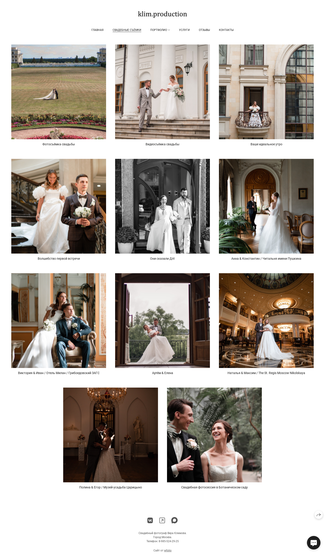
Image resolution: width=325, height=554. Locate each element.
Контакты (226, 30)
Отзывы (204, 30)
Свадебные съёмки (127, 30)
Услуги (184, 30)
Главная (97, 30)
